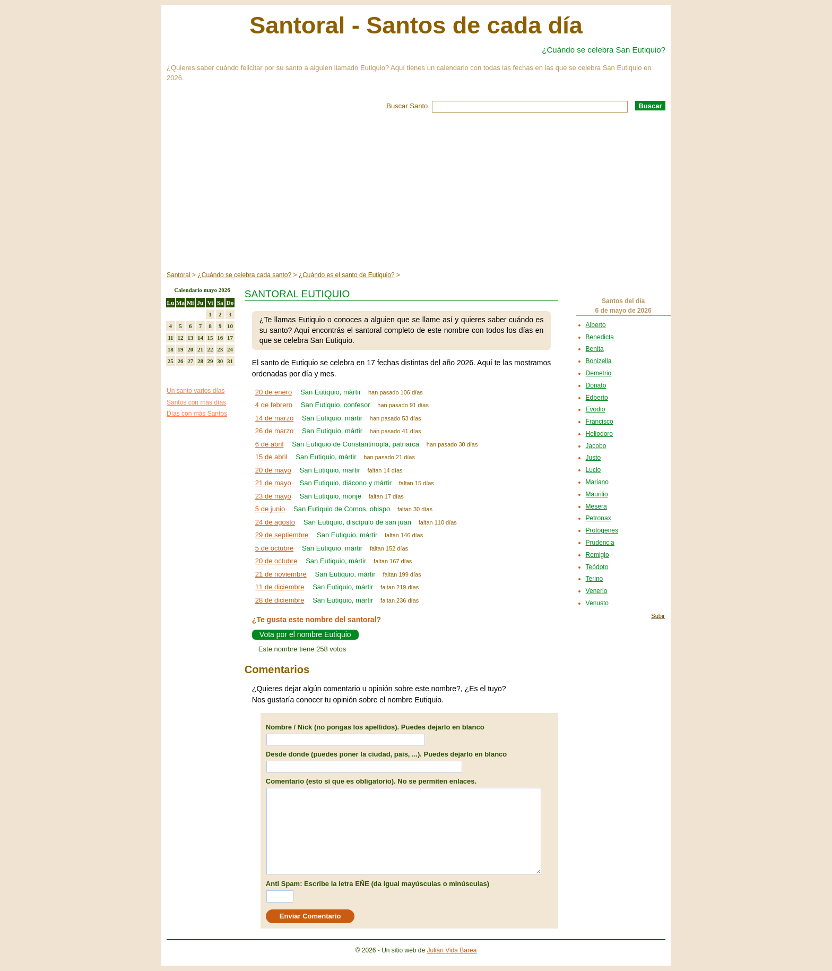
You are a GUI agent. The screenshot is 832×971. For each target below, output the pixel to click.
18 (171, 349)
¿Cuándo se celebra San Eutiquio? (603, 49)
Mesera (596, 506)
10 (230, 326)
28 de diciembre (280, 600)
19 (181, 349)
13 (190, 337)
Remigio (597, 554)
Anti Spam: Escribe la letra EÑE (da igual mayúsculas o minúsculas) (377, 884)
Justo (593, 457)
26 (181, 361)
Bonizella (599, 361)
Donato (596, 385)
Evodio (595, 409)
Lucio (593, 470)
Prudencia (600, 542)
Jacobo (596, 446)
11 (170, 337)
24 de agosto (275, 522)
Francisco (599, 421)
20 (190, 349)
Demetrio (599, 373)
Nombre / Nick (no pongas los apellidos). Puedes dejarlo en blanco (375, 727)
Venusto (597, 603)
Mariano (597, 482)
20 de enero (273, 392)
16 (220, 337)
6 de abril (269, 444)
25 (171, 361)
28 (200, 361)
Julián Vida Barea (452, 950)
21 (200, 349)
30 (220, 361)
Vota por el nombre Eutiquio (305, 634)
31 (230, 361)
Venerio (597, 591)
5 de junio (270, 509)
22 (210, 349)
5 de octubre (274, 548)
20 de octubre (276, 561)
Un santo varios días (195, 390)
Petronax (598, 518)
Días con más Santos (197, 413)
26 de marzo (274, 431)
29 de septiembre (281, 535)
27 (190, 361)
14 (200, 337)
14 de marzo (274, 418)
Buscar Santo (407, 106)
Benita (595, 349)
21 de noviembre (281, 574)
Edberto (597, 397)
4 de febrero (273, 405)
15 (210, 337)
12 (181, 337)
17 (230, 337)
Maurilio (597, 494)
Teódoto (597, 567)
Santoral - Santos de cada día (416, 25)
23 (220, 349)
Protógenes (602, 530)
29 (210, 361)
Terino (594, 578)
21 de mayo (273, 483)
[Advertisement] (416, 192)
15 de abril (271, 457)
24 (230, 349)
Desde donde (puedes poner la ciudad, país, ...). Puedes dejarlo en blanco (386, 754)
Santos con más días (196, 402)
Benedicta (600, 337)
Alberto (596, 325)
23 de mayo (273, 496)
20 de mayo (273, 470)
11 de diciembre (280, 587)
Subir (658, 616)
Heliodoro (599, 433)
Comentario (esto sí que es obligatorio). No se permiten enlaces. (371, 781)
